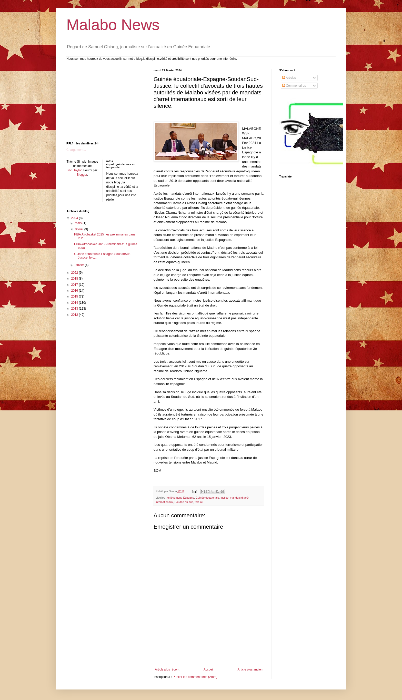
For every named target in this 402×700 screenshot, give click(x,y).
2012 (75, 315)
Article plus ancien (250, 669)
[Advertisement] (209, 653)
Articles (289, 78)
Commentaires (294, 85)
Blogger (82, 174)
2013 (75, 308)
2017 (75, 285)
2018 (75, 278)
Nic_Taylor (74, 170)
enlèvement (174, 497)
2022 (75, 272)
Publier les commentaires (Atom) (195, 677)
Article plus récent (167, 669)
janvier (80, 265)
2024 (75, 218)
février (79, 229)
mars (79, 223)
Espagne (188, 497)
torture (199, 502)
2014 (75, 302)
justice (224, 497)
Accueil (209, 669)
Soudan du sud (184, 502)
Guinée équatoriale (207, 497)
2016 (75, 290)
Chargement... (76, 150)
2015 (75, 296)
